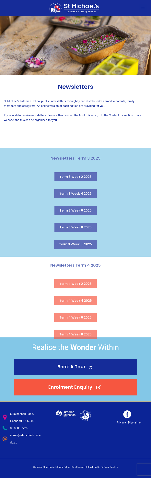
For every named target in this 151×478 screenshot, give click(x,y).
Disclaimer (135, 422)
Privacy (121, 422)
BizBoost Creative (109, 467)
